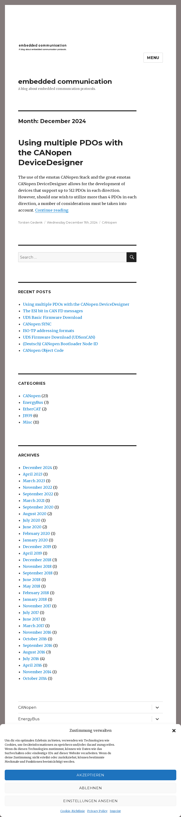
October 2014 (35, 678)
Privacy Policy (97, 811)
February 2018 (36, 592)
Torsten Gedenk (30, 222)
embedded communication (65, 81)
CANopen (109, 222)
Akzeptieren (90, 775)
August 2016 (34, 652)
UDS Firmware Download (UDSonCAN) (59, 337)
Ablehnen (90, 788)
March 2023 (34, 480)
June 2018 (32, 579)
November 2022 (37, 487)
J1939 (27, 415)
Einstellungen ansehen (90, 801)
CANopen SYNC (37, 324)
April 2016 (32, 665)
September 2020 (38, 507)
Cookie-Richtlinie (72, 811)
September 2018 (38, 573)
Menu (153, 58)
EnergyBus (33, 402)
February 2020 (36, 533)
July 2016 (31, 658)
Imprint (115, 811)
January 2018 (35, 599)
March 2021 (34, 500)
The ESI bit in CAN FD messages (53, 310)
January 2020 (35, 540)
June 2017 (31, 619)
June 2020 (32, 527)
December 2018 (37, 559)
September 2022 (38, 494)
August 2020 (34, 513)
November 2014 (37, 671)
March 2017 (33, 625)
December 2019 (37, 546)
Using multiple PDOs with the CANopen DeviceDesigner (70, 152)
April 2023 (32, 474)
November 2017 (37, 606)
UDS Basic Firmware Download (52, 317)
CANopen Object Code (43, 350)
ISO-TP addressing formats (48, 330)
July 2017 (31, 612)
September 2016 (37, 645)
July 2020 (31, 520)
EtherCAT (32, 409)
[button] (174, 730)
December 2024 (37, 467)
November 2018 (37, 566)
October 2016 (35, 639)
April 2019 (32, 553)
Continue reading (51, 210)
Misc (27, 422)
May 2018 (31, 586)
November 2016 (37, 632)
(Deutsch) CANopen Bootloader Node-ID (60, 343)
